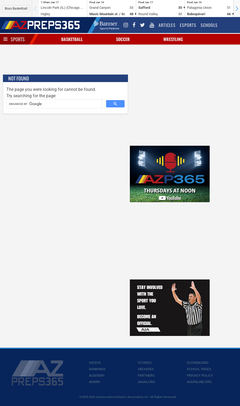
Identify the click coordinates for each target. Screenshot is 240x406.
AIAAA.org (146, 382)
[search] (54, 104)
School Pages (199, 369)
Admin (94, 382)
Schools (209, 25)
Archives (146, 369)
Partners (146, 375)
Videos (95, 363)
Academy (97, 375)
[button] (237, 8)
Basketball (72, 39)
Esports (188, 25)
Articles (167, 25)
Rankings (97, 369)
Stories (145, 363)
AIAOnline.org (199, 382)
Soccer (123, 39)
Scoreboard (198, 363)
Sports (18, 39)
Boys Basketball (16, 8)
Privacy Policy (200, 375)
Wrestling (173, 39)
